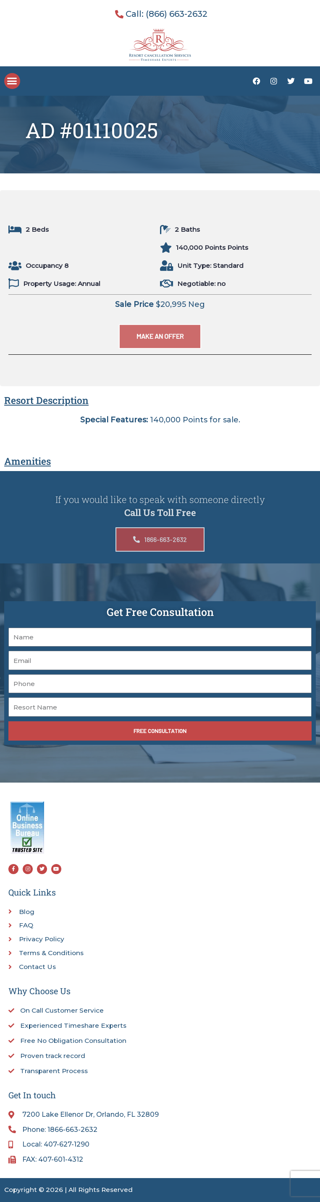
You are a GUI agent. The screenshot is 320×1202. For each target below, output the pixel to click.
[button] (12, 81)
